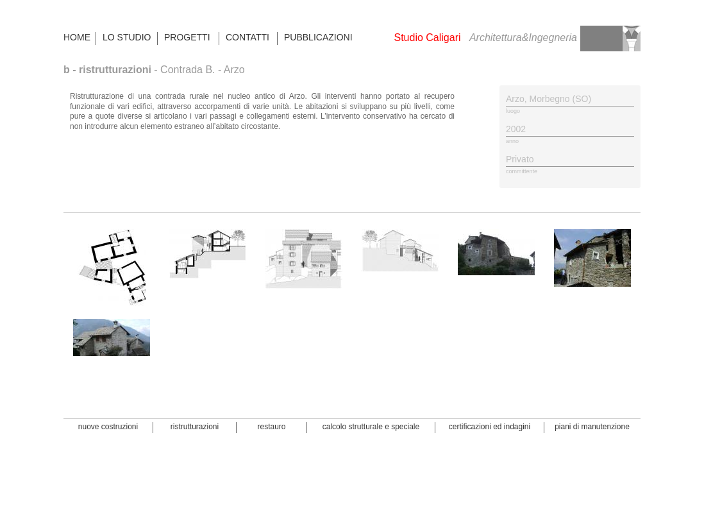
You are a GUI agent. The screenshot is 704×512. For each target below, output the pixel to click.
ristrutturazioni (195, 426)
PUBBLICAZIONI (317, 37)
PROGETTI (187, 37)
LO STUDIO (127, 37)
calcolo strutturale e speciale (371, 426)
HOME (76, 37)
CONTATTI (247, 37)
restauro (271, 426)
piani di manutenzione (592, 426)
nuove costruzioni (108, 426)
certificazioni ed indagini (489, 426)
